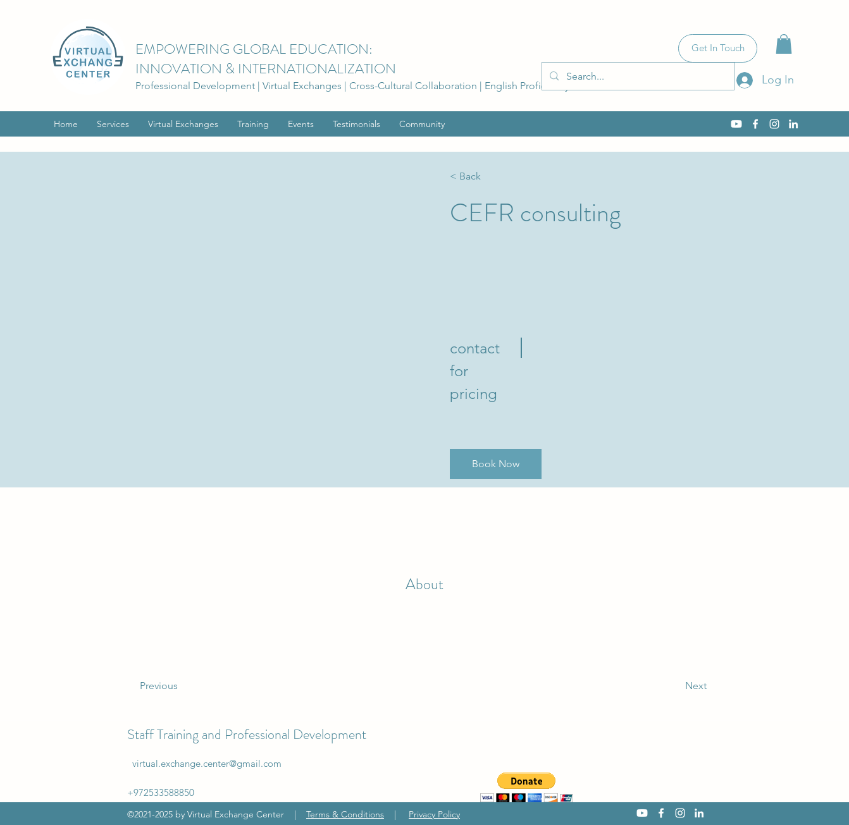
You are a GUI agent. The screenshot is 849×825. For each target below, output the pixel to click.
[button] (784, 44)
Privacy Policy (434, 814)
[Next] (672, 686)
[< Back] (486, 176)
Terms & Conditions (345, 814)
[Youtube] (736, 124)
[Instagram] (774, 124)
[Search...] (636, 76)
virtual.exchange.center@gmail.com (207, 763)
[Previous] (176, 686)
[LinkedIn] (793, 124)
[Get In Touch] (717, 48)
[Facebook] (755, 124)
